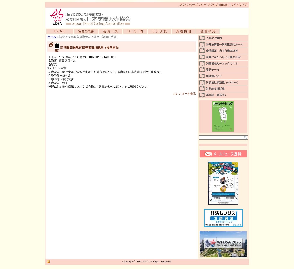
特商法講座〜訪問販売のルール (224, 44)
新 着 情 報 (183, 31)
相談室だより (214, 76)
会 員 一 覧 (110, 31)
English (224, 4)
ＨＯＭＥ (60, 31)
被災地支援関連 (215, 88)
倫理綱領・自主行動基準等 (222, 50)
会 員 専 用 (207, 31)
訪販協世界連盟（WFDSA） (223, 82)
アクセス (213, 4)
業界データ (212, 69)
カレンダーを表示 (184, 93)
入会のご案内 (214, 38)
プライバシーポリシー (192, 4)
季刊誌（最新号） (216, 95)
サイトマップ (239, 4)
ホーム (51, 36)
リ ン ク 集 (159, 31)
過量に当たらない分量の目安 (223, 57)
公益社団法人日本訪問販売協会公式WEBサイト (92, 17)
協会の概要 (86, 31)
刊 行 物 (135, 31)
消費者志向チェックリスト (222, 63)
